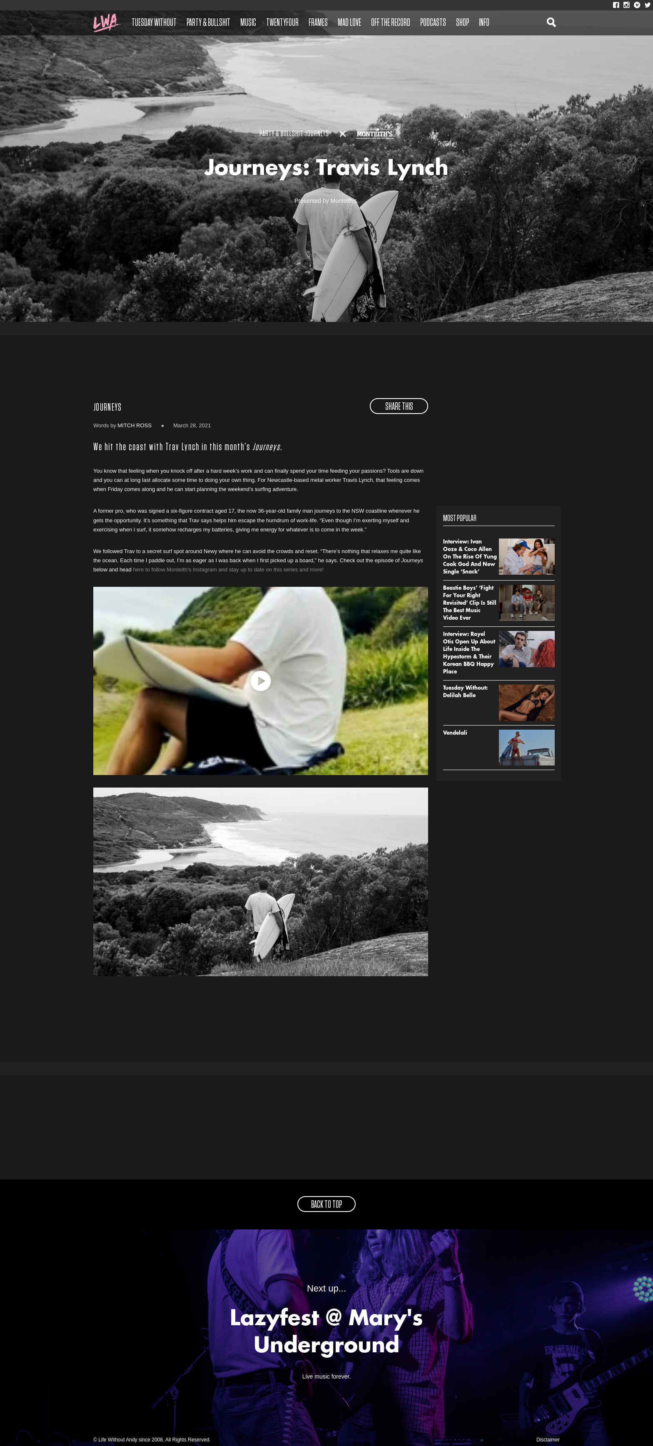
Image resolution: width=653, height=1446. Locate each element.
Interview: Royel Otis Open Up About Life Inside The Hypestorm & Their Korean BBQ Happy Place (469, 653)
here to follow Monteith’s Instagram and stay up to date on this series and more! (228, 569)
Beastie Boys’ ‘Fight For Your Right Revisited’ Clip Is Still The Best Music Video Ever (469, 603)
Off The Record (390, 23)
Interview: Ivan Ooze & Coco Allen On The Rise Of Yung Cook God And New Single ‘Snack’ (470, 557)
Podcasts (433, 23)
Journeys (107, 408)
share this (399, 407)
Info (484, 23)
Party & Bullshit (208, 23)
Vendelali (455, 733)
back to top (326, 1205)
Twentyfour (282, 23)
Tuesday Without (154, 23)
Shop (462, 23)
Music (248, 23)
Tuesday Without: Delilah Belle (465, 692)
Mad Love (349, 23)
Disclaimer (548, 1440)
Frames (318, 23)
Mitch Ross (134, 425)
